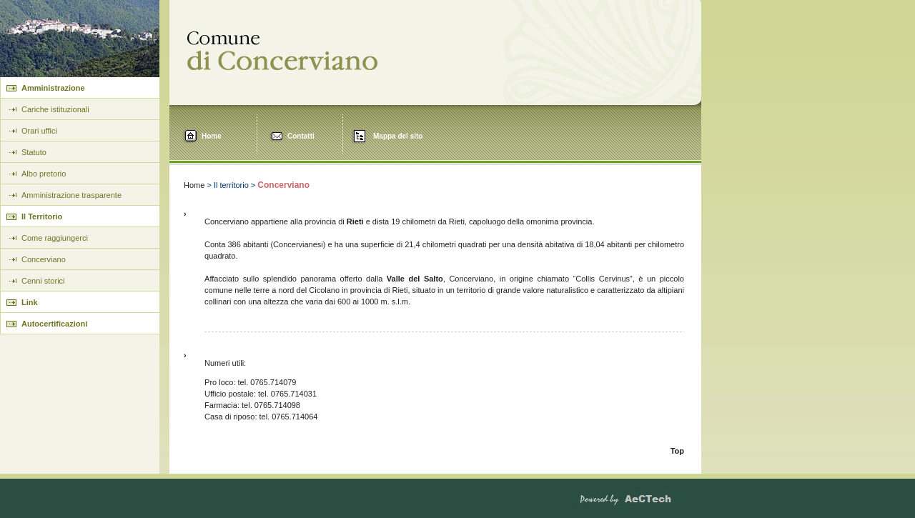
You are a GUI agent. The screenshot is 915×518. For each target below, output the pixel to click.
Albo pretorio (43, 173)
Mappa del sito (397, 136)
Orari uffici (39, 130)
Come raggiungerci (54, 238)
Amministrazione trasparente (71, 195)
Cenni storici (43, 281)
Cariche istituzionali (55, 109)
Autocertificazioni (54, 323)
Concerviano (43, 259)
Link (29, 302)
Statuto (33, 152)
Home (212, 136)
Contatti (301, 136)
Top (677, 451)
